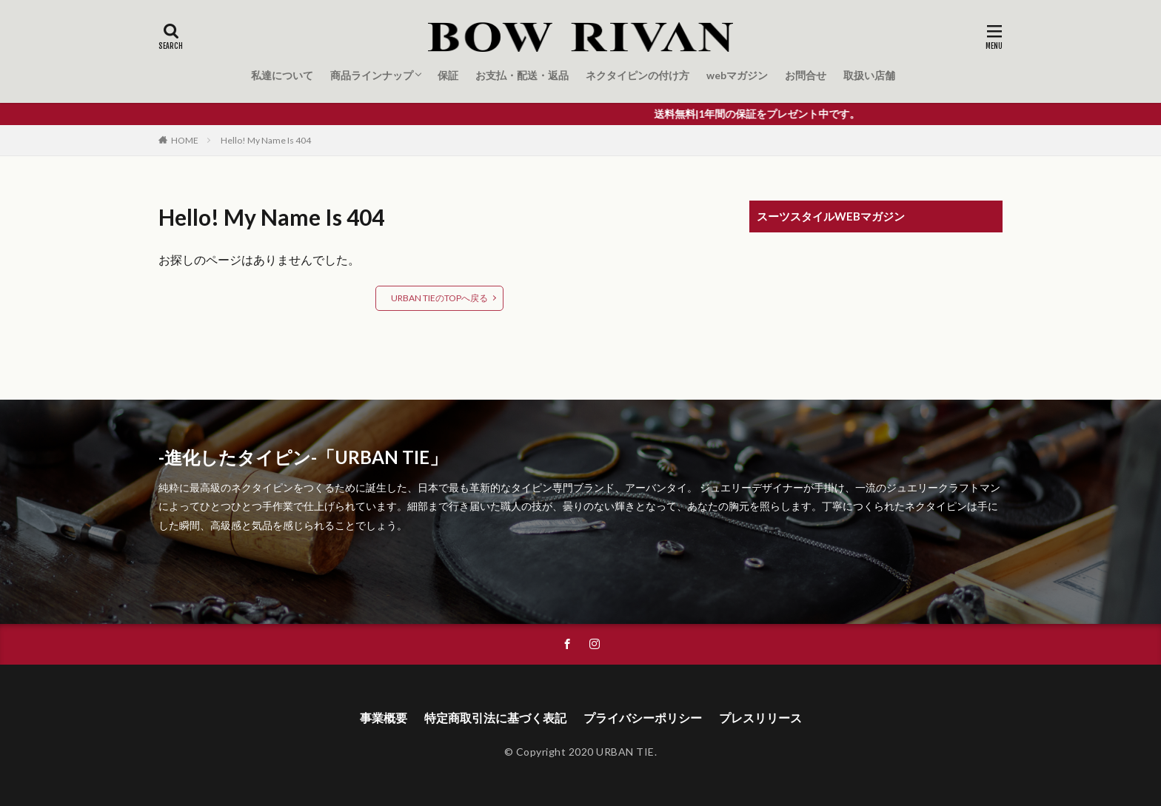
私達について (282, 75)
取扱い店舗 (869, 75)
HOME (184, 140)
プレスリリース (760, 718)
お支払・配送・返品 (522, 75)
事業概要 (383, 718)
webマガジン (737, 75)
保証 (448, 75)
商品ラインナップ (371, 75)
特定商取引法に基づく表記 (495, 718)
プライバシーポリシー (642, 718)
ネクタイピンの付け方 (637, 75)
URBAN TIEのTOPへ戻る (439, 297)
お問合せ (805, 75)
